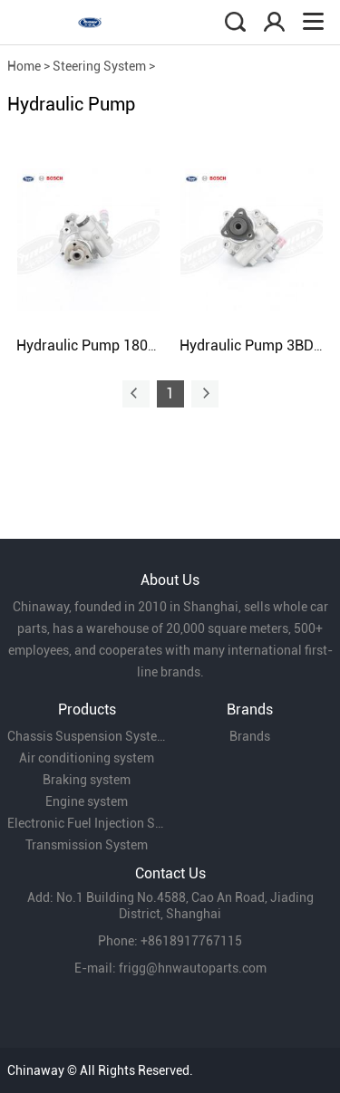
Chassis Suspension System (87, 736)
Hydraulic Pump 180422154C (111, 345)
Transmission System (86, 845)
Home (24, 66)
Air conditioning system (86, 758)
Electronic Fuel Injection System (87, 823)
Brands (249, 736)
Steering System (99, 66)
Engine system (86, 801)
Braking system (87, 779)
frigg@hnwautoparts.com (193, 968)
